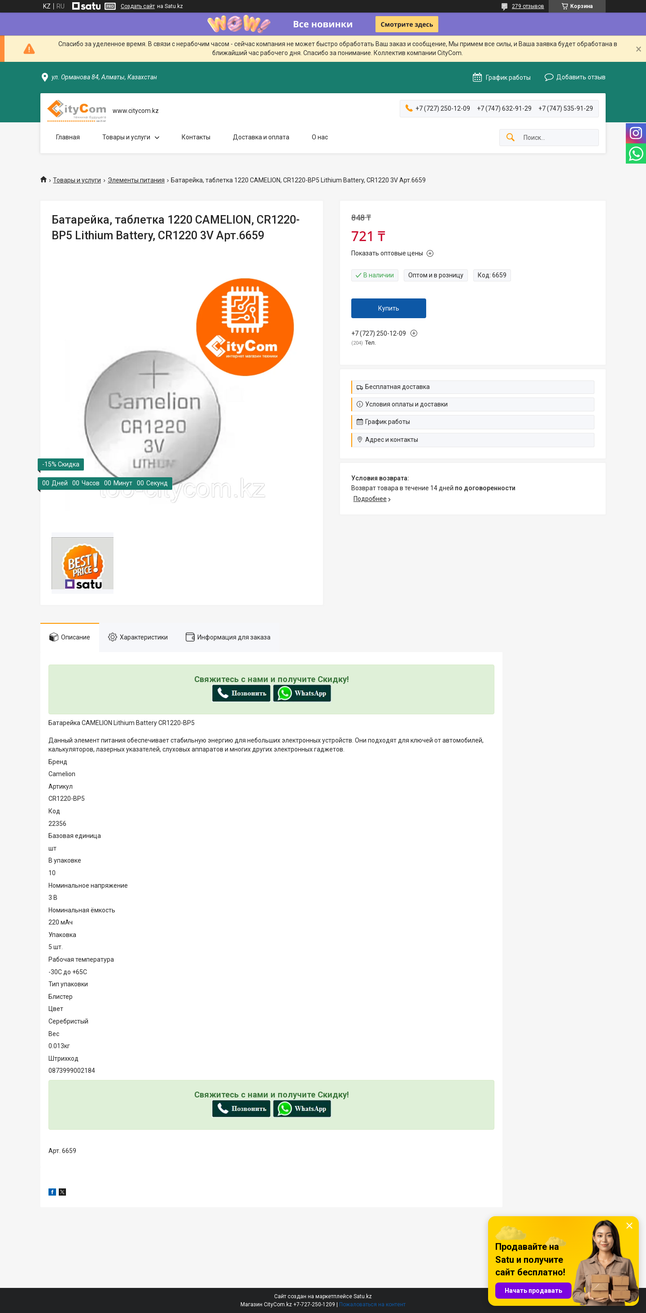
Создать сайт (138, 6)
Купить (388, 308)
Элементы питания (136, 180)
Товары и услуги (126, 137)
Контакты (196, 137)
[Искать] (510, 138)
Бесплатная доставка (397, 386)
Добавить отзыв (581, 77)
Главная (68, 137)
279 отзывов (528, 6)
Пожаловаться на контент (372, 1304)
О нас (320, 137)
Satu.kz (363, 1296)
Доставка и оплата (261, 137)
